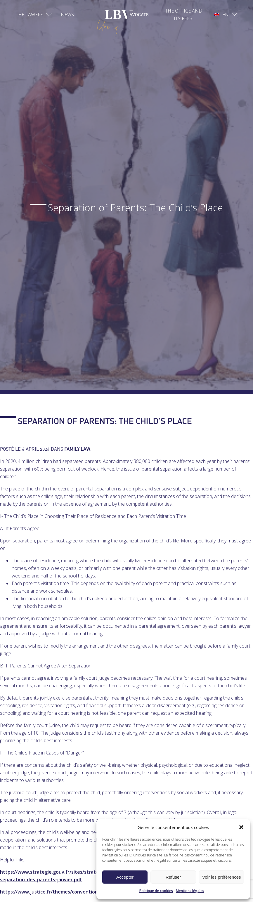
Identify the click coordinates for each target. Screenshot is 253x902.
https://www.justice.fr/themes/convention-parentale (61, 892)
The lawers (29, 14)
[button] (241, 827)
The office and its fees (183, 15)
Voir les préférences (221, 877)
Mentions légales (190, 890)
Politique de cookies (156, 890)
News (67, 14)
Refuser (173, 877)
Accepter (125, 877)
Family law (77, 449)
